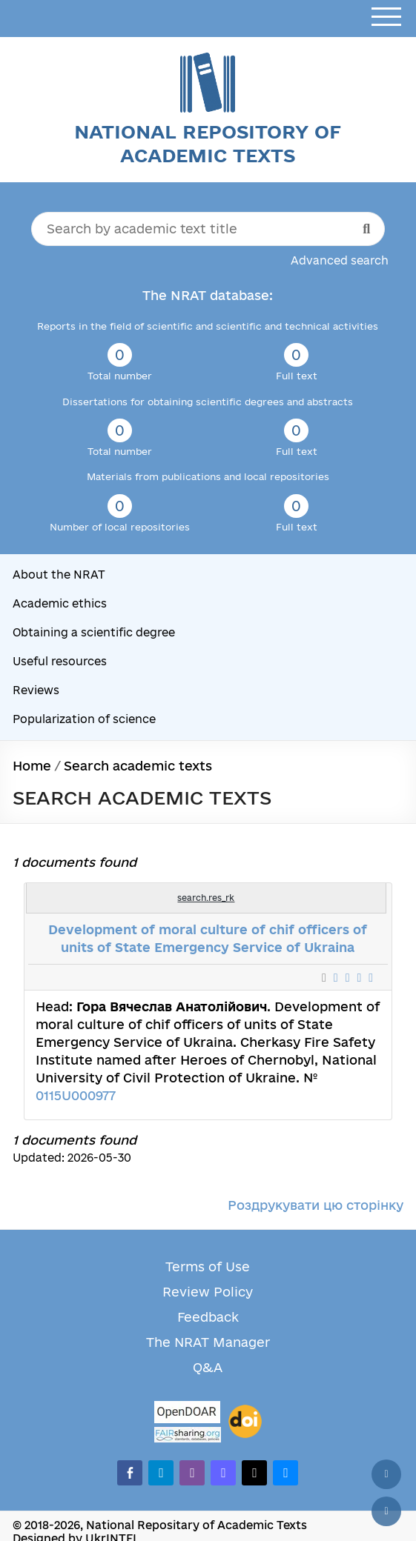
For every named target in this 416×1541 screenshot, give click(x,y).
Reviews (36, 690)
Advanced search (340, 260)
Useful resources (60, 661)
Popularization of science (84, 719)
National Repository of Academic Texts (207, 143)
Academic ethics (60, 603)
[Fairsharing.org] (187, 1434)
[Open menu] (386, 17)
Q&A (207, 1367)
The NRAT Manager (208, 1342)
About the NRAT (59, 574)
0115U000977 (76, 1095)
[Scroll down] (386, 1511)
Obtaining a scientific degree (94, 632)
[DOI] (245, 1421)
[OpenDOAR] (187, 1414)
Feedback (208, 1317)
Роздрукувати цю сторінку (315, 1205)
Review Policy (207, 1292)
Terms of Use (207, 1266)
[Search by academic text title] (208, 229)
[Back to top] (386, 1474)
